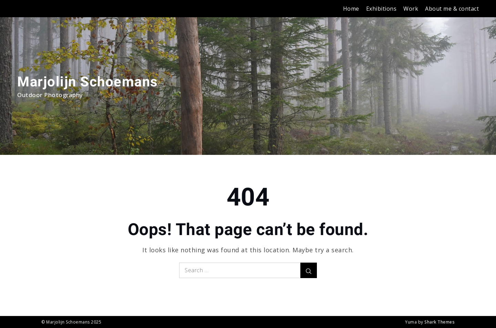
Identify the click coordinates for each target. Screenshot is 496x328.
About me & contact (452, 8)
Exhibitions (381, 8)
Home (351, 8)
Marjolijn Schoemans (87, 82)
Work (410, 8)
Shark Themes (439, 322)
